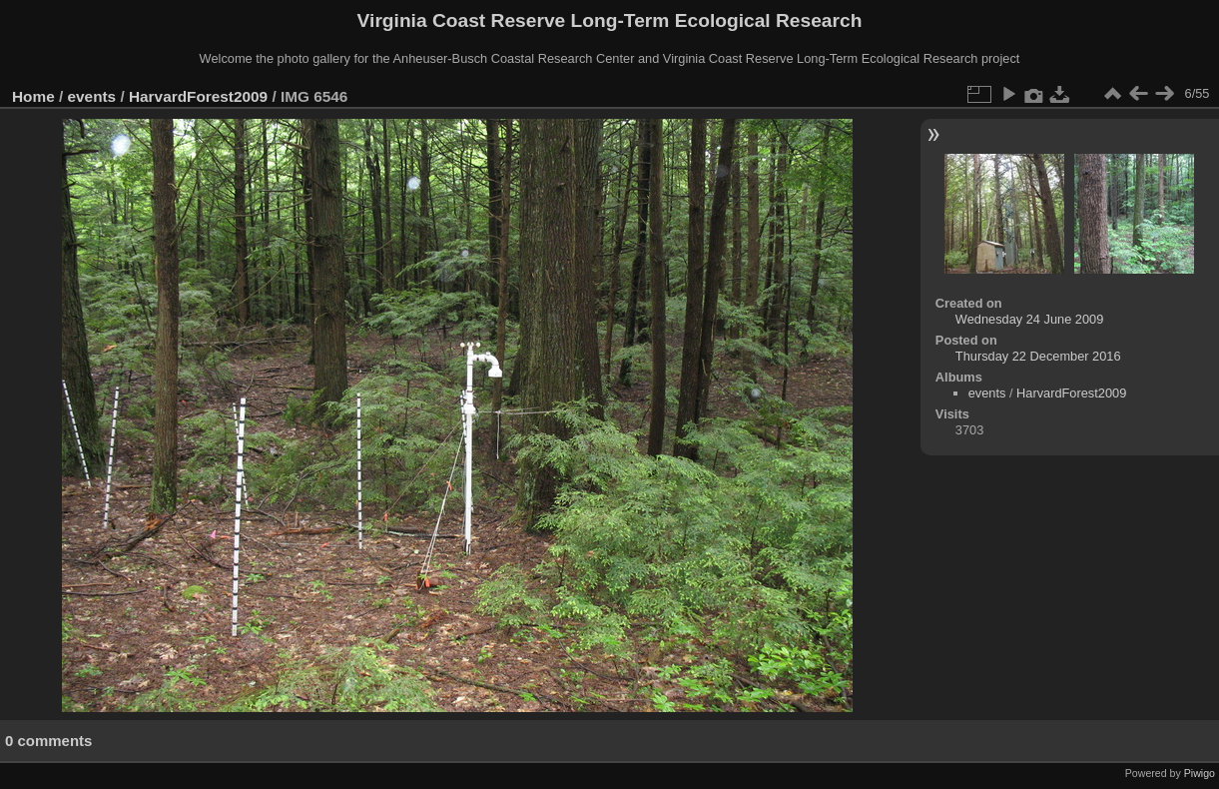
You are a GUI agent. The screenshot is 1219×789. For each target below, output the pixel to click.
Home (33, 96)
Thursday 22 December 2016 (1038, 356)
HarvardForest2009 (198, 96)
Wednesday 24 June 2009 (1029, 319)
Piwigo (1199, 773)
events (92, 96)
